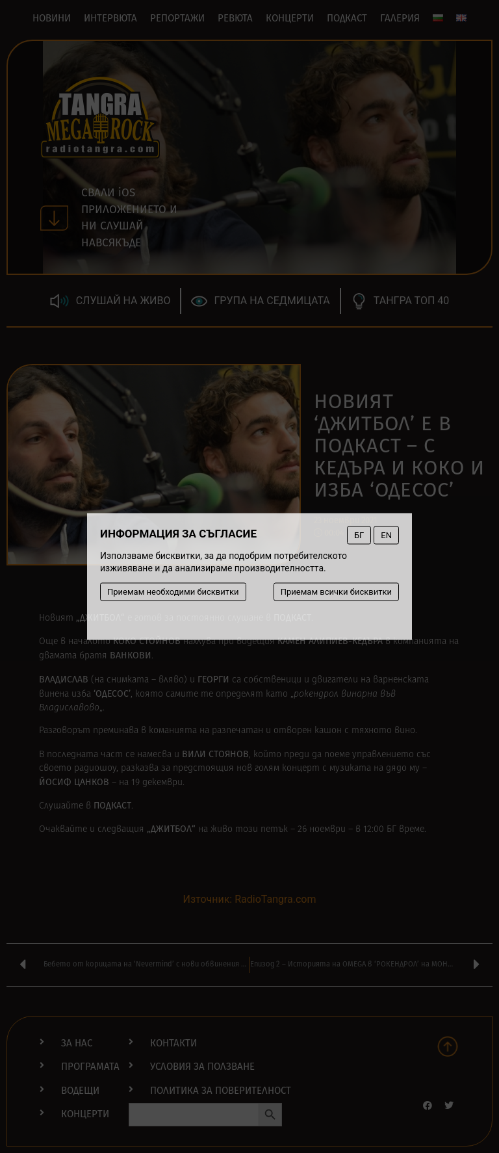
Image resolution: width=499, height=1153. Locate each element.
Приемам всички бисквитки (336, 592)
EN (386, 535)
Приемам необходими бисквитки (173, 592)
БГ (359, 535)
